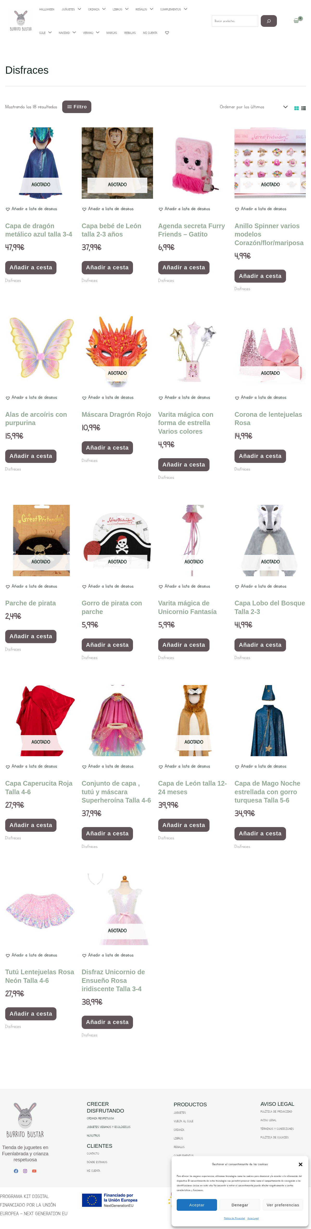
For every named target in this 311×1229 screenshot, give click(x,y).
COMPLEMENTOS (184, 1156)
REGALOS (179, 1147)
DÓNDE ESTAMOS (97, 1162)
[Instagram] (25, 1171)
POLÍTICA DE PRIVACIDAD (276, 1112)
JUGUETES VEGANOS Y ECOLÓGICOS (108, 1127)
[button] (300, 1164)
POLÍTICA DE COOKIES (275, 1137)
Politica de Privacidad (234, 1218)
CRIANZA (179, 1130)
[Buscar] (269, 21)
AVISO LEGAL (268, 1120)
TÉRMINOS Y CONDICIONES (277, 1129)
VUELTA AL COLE (183, 1121)
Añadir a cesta (31, 267)
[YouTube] (34, 1171)
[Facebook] (16, 1171)
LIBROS (178, 1138)
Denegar (240, 1205)
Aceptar (197, 1205)
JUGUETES (180, 1113)
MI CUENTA (93, 1171)
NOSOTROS (93, 1136)
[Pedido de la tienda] (252, 107)
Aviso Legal (253, 1218)
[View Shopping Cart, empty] (296, 21)
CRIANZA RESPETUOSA (100, 1118)
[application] (49, 33)
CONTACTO (93, 1154)
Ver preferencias (283, 1205)
